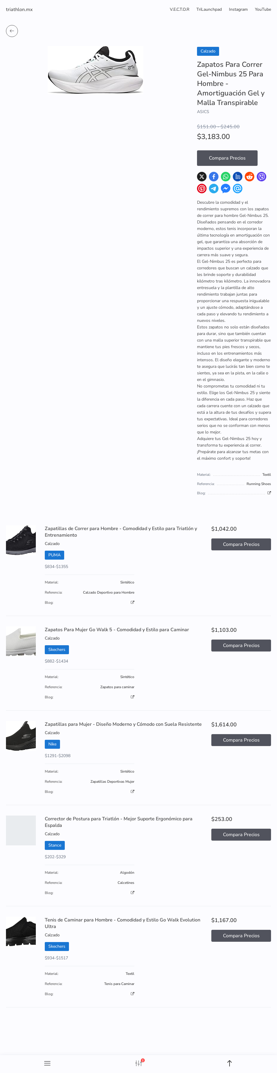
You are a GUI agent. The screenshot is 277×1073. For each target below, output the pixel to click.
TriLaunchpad (209, 9)
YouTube (263, 9)
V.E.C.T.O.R (179, 9)
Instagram (238, 9)
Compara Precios (227, 158)
